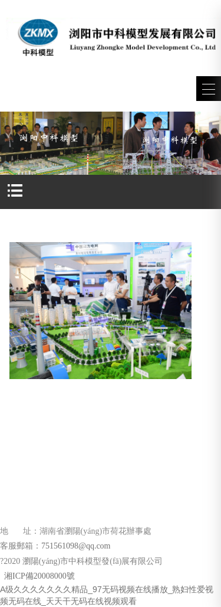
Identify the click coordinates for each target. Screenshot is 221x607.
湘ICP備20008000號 (38, 576)
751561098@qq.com (76, 545)
